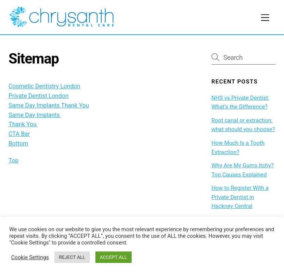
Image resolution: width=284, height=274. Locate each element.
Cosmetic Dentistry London (44, 86)
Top (13, 160)
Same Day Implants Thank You (49, 105)
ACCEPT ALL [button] (113, 257)
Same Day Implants (35, 115)
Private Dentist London (38, 95)
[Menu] (265, 18)
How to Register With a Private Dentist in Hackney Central (240, 197)
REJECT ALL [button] (72, 257)
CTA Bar (19, 133)
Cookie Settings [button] (30, 257)
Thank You (23, 124)
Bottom (18, 143)
